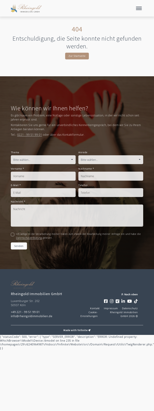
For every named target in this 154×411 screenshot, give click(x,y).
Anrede (82, 152)
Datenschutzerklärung (29, 237)
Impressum (111, 308)
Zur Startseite (77, 56)
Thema (15, 152)
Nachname (86, 168)
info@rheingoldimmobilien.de (31, 316)
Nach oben (129, 294)
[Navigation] (139, 8)
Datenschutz (130, 308)
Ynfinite (82, 330)
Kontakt (95, 308)
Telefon (83, 185)
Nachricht (18, 201)
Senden (19, 246)
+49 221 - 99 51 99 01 (25, 312)
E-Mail (16, 185)
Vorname (17, 168)
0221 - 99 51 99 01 (29, 135)
